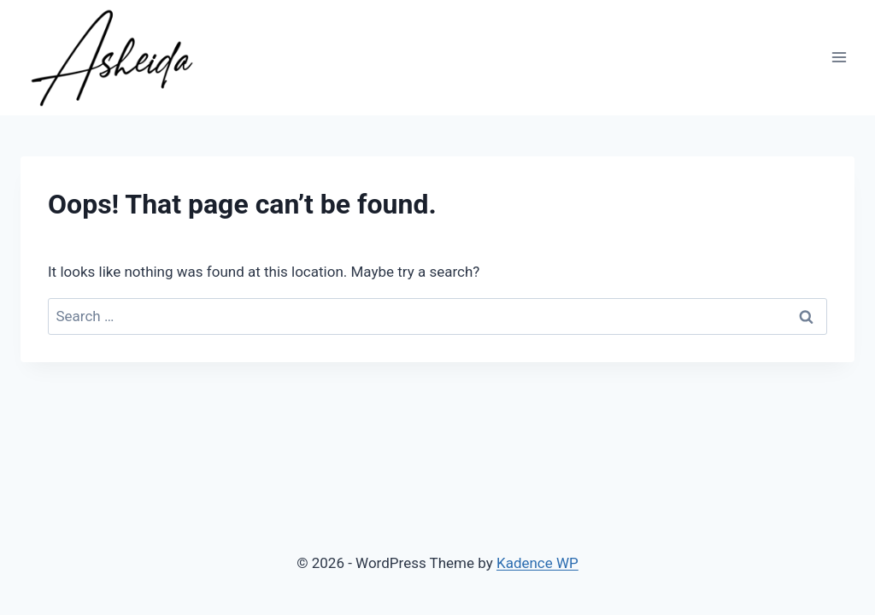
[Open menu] (838, 57)
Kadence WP (537, 562)
